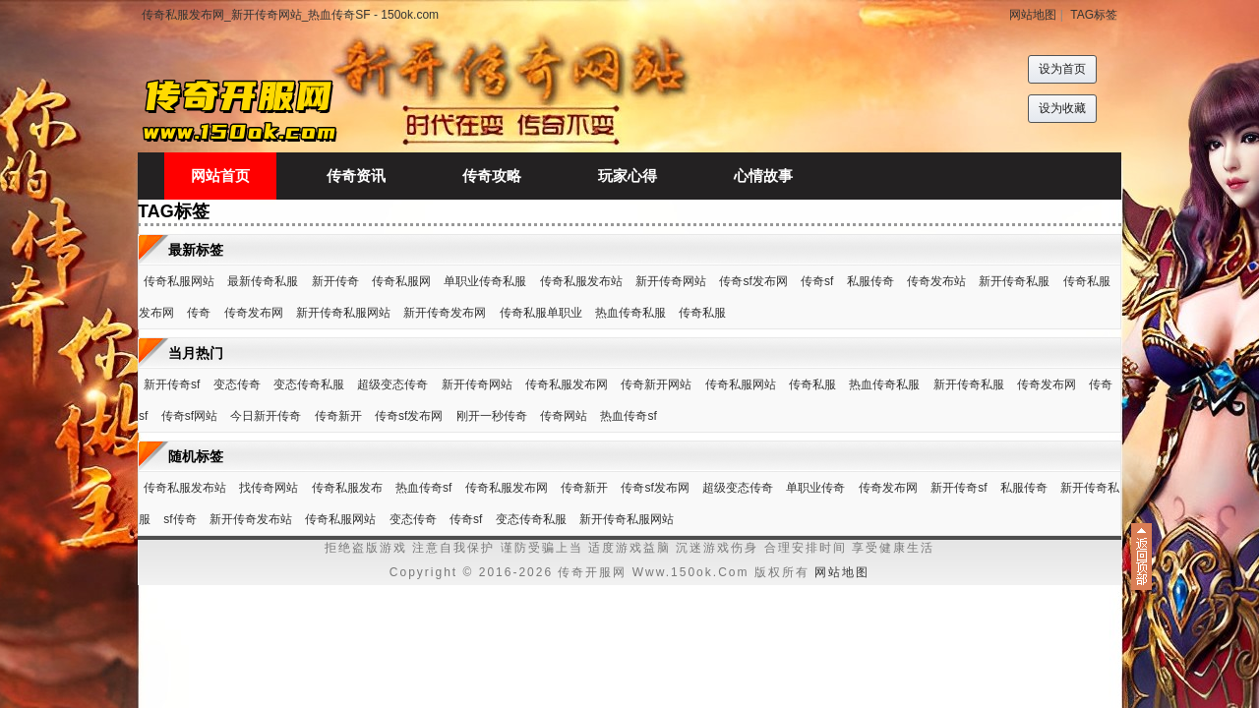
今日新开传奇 (265, 416)
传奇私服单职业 (541, 313)
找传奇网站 (268, 488)
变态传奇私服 (308, 384)
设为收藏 (1062, 108)
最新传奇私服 (262, 281)
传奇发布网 (253, 313)
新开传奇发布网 (444, 313)
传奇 (198, 313)
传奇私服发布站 (581, 281)
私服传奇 (870, 281)
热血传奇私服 (630, 313)
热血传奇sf (628, 416)
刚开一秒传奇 (491, 416)
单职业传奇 (815, 488)
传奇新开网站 (656, 384)
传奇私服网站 (179, 281)
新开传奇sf (172, 384)
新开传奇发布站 (251, 519)
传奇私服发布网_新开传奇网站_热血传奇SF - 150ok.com (290, 15)
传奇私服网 (401, 281)
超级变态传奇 (392, 384)
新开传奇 (335, 281)
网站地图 (1032, 15)
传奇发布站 (936, 281)
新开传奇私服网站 (343, 313)
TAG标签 (1093, 15)
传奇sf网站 (189, 416)
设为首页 (1062, 69)
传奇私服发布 (347, 488)
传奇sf (817, 281)
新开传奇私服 (1014, 281)
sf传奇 (179, 519)
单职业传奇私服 (485, 281)
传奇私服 (702, 313)
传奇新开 (338, 416)
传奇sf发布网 (753, 281)
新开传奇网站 (670, 281)
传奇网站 (563, 416)
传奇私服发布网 (566, 384)
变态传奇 (237, 384)
